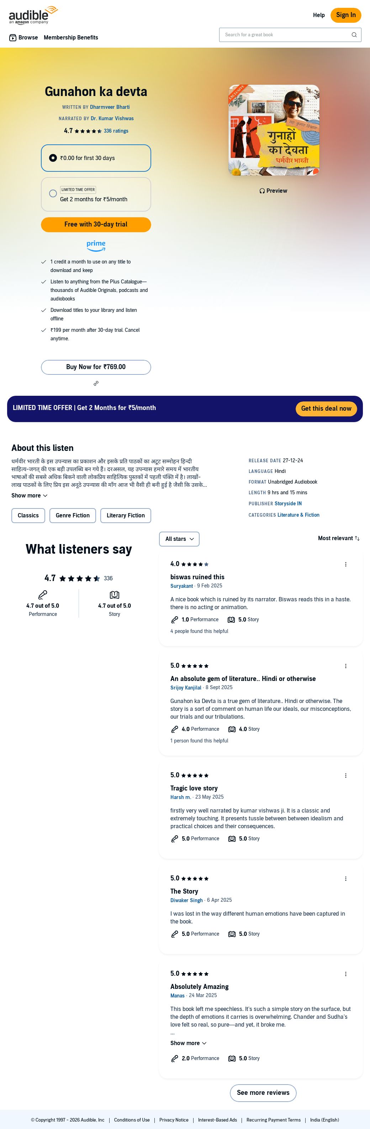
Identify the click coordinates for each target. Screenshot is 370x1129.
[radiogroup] (96, 178)
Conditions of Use (132, 1120)
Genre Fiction (73, 515)
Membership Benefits (71, 37)
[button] (96, 383)
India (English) (324, 1120)
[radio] (96, 158)
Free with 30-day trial (95, 224)
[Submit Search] (355, 35)
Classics (28, 515)
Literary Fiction (126, 515)
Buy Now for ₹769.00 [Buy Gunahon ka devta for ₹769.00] (96, 367)
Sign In (346, 15)
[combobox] (290, 35)
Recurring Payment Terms (274, 1120)
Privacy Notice (174, 1120)
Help (319, 15)
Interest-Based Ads (218, 1120)
